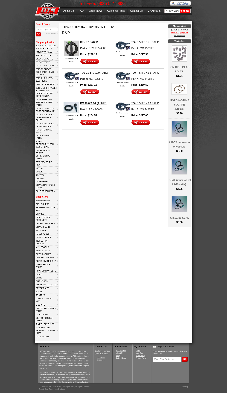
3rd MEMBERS (43, 200)
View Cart (139, 353)
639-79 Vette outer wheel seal (180, 144)
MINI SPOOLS (42, 247)
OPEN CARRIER (43, 254)
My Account (154, 10)
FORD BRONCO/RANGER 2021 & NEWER (45, 144)
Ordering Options (179, 36)
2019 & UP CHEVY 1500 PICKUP (44, 79)
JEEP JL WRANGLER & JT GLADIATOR (46, 47)
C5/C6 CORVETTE (44, 59)
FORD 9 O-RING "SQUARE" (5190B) (179, 104)
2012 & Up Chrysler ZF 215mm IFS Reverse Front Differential (46, 92)
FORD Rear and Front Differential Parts (44, 134)
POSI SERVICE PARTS (43, 265)
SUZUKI (39, 172)
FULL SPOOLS (42, 234)
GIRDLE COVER (43, 237)
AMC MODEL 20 (43, 55)
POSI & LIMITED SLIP (46, 261)
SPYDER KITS (42, 288)
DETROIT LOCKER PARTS (44, 319)
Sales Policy (140, 356)
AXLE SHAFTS (42, 336)
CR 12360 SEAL (179, 217)
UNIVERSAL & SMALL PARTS (46, 309)
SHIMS (39, 278)
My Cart (179, 11)
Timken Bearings (45, 324)
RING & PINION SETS (46, 271)
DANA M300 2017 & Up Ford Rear (45, 124)
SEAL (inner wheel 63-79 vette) (180, 182)
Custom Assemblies (42, 180)
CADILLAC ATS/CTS (45, 66)
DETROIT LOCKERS (45, 223)
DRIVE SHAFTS (43, 227)
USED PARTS (42, 314)
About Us (68, 10)
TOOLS (39, 291)
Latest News (95, 10)
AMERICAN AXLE (44, 52)
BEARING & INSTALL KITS (45, 208)
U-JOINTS (40, 305)
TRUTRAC (40, 295)
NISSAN (39, 168)
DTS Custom (121, 351)
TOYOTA (40, 175)
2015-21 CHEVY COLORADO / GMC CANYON (45, 72)
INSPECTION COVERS (42, 242)
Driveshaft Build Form (45, 186)
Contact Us (136, 10)
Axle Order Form (45, 191)
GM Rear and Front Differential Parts (43, 154)
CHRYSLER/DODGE (45, 84)
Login (138, 351)
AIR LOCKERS (42, 204)
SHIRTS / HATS (43, 250)
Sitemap (185, 387)
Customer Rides (116, 10)
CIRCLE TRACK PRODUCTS (43, 218)
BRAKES (40, 214)
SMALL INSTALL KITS (46, 285)
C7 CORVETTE (43, 62)
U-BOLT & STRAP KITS (44, 299)
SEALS (39, 274)
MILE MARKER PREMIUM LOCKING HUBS (45, 330)
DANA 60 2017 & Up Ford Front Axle (45, 109)
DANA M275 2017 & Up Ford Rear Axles (45, 117)
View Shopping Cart (179, 32)
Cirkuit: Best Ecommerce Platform (52, 389)
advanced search (52, 33)
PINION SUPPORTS (45, 257)
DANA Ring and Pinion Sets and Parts (44, 102)
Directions (101, 360)
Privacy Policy (141, 358)
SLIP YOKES (42, 281)
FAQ (81, 10)
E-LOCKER (41, 230)
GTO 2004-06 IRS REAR (44, 163)
